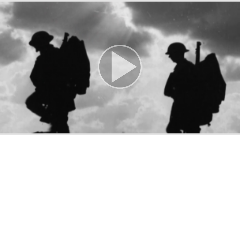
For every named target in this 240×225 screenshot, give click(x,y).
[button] (120, 67)
